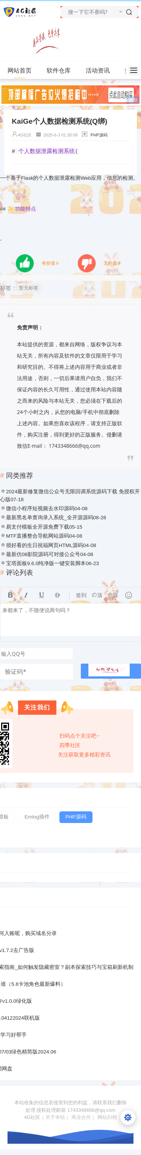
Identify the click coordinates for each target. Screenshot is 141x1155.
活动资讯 (101, 70)
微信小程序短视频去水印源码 (40, 508)
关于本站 (55, 1117)
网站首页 (20, 70)
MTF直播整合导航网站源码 (37, 536)
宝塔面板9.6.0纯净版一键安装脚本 (46, 563)
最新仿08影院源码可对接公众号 (43, 554)
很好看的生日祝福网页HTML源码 (44, 545)
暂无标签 (28, 288)
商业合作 (81, 1117)
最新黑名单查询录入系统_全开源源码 (49, 517)
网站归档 (107, 1117)
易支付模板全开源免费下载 (37, 527)
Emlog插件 (37, 817)
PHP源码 (99, 135)
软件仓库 (62, 70)
